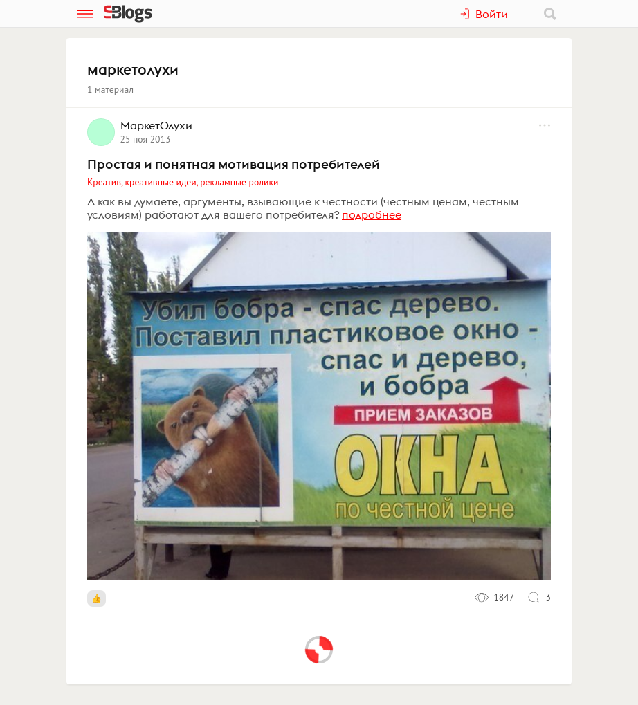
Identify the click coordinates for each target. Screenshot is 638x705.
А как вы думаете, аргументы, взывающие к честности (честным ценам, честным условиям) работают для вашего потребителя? (303, 207)
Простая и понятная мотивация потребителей (233, 164)
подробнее (371, 214)
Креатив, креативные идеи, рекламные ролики (182, 182)
